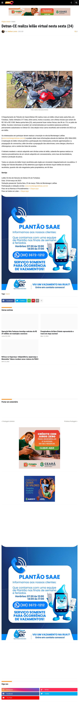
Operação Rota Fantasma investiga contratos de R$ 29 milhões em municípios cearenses (19, 332)
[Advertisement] (37, 51)
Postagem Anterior (9, 421)
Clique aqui (34, 189)
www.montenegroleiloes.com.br (13, 138)
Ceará (13, 21)
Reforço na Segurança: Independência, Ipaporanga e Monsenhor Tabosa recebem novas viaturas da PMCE (20, 358)
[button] (2, 2)
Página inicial (6, 21)
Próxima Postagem (70, 421)
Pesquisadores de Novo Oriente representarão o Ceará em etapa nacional (57, 332)
